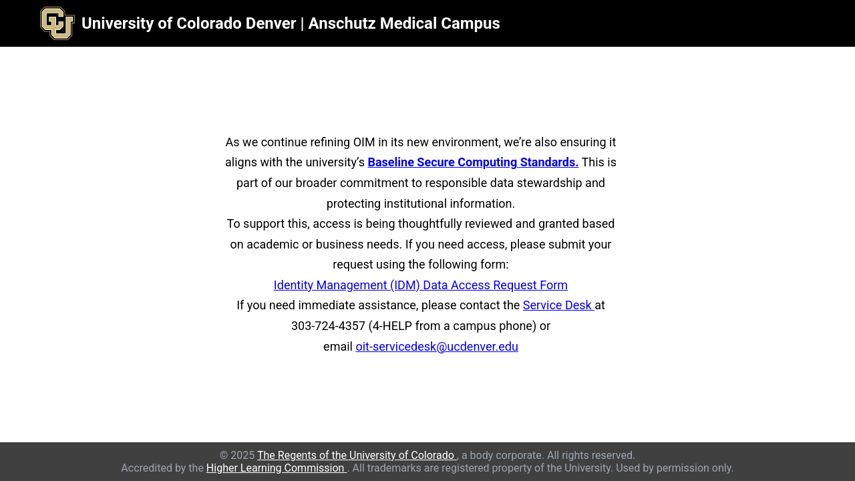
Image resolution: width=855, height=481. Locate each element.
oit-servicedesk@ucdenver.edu (436, 346)
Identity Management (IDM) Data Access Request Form (421, 285)
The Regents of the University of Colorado (357, 455)
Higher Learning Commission (276, 468)
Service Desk (558, 305)
